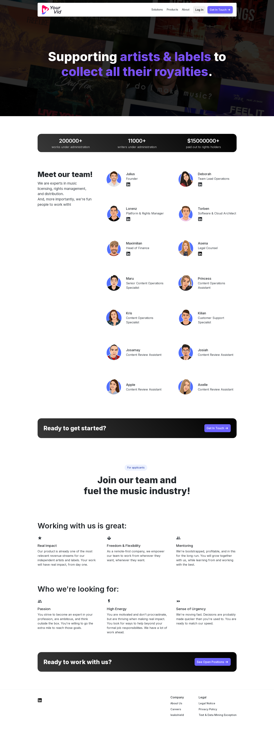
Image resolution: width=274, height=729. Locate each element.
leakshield (177, 714)
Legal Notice (207, 703)
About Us (176, 703)
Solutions (157, 9)
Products (172, 9)
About (185, 9)
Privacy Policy (208, 709)
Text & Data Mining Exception (218, 714)
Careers (175, 709)
